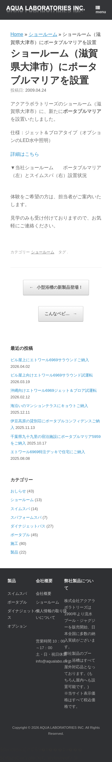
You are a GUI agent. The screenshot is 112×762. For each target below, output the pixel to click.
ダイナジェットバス (27, 526)
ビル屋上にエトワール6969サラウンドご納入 (49, 360)
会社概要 (43, 593)
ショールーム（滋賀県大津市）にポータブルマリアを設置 (54, 66)
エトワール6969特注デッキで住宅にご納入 (47, 452)
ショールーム (43, 34)
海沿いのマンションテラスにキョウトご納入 (49, 405)
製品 (14, 552)
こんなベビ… (61, 314)
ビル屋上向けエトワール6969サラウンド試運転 (51, 375)
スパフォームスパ (26, 517)
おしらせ (18, 491)
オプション (17, 626)
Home (16, 34)
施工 (14, 543)
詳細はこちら (24, 154)
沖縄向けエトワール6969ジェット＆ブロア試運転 (53, 390)
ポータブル (20, 535)
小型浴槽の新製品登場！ (56, 287)
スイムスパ (20, 509)
